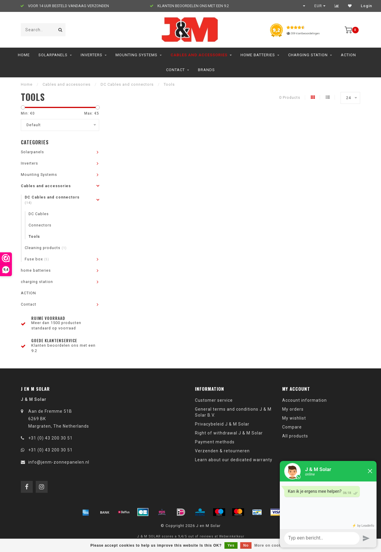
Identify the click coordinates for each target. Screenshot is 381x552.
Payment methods (215, 442)
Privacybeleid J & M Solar (222, 424)
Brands (206, 70)
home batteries (258, 55)
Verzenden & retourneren (222, 450)
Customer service (214, 400)
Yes (231, 545)
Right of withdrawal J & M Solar (229, 433)
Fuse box (37, 259)
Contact (175, 70)
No (246, 545)
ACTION (348, 55)
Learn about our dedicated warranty (233, 459)
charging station (308, 55)
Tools (34, 236)
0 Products (289, 97)
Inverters (91, 55)
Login (366, 6)
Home (24, 55)
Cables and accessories (199, 55)
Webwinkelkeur (231, 536)
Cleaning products (46, 247)
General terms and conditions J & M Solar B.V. (233, 412)
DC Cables (39, 214)
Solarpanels (53, 55)
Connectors (40, 225)
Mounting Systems (136, 55)
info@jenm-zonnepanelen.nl (58, 462)
